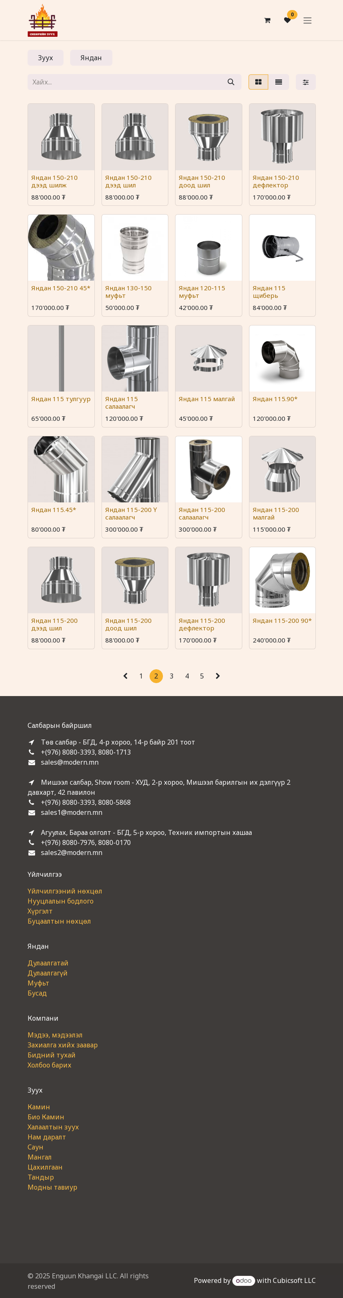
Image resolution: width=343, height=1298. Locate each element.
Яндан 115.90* (274, 398)
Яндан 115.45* (53, 509)
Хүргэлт (40, 911)
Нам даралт (47, 1137)
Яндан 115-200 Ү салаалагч (131, 513)
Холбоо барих (49, 1065)
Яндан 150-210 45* (60, 288)
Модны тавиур (52, 1187)
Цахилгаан (45, 1167)
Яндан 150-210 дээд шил (128, 181)
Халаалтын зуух (53, 1127)
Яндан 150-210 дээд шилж (54, 181)
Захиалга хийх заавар (63, 1045)
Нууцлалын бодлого (61, 901)
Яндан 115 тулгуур (61, 398)
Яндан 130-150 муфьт (128, 292)
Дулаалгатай (48, 963)
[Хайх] (231, 82)
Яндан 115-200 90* (281, 620)
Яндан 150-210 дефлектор (275, 181)
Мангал (40, 1157)
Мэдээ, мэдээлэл (55, 1034)
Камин (39, 1106)
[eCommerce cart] (267, 20)
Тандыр (41, 1177)
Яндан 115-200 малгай (275, 513)
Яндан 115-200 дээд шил (54, 624)
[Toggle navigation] (307, 20)
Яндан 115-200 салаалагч (202, 513)
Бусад (37, 993)
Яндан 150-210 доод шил (202, 181)
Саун (35, 1147)
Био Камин (46, 1116)
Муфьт (38, 983)
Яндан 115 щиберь (268, 292)
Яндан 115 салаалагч (121, 402)
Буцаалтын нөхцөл (59, 921)
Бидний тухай (52, 1055)
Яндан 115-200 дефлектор (202, 624)
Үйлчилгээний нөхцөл (65, 891)
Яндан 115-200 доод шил (128, 624)
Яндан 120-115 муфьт (202, 292)
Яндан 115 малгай (207, 398)
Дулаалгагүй (48, 973)
